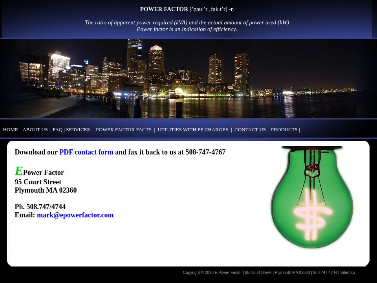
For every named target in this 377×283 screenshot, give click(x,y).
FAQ (58, 129)
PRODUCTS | (287, 129)
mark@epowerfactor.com (75, 215)
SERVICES (78, 129)
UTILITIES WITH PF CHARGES (193, 129)
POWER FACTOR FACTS (124, 129)
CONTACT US (250, 129)
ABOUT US (35, 129)
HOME (10, 129)
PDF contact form (86, 152)
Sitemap (347, 272)
